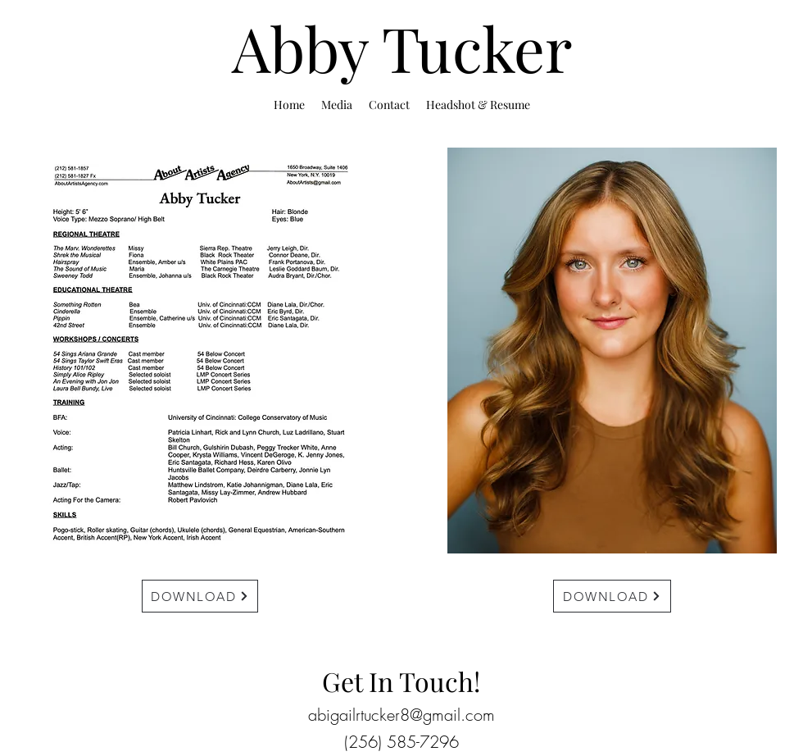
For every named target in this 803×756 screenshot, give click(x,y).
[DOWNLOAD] (200, 596)
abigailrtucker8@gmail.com (401, 715)
